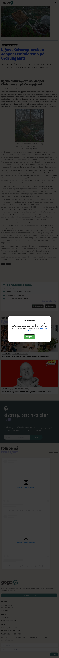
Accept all (29, 337)
